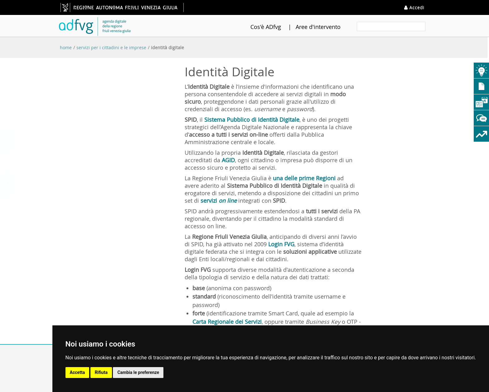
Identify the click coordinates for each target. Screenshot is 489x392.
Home (66, 47)
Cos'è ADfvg (258, 27)
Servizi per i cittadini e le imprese (111, 47)
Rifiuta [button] (101, 372)
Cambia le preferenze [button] (138, 372)
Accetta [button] (77, 372)
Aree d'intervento (310, 27)
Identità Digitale (167, 47)
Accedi (414, 7)
